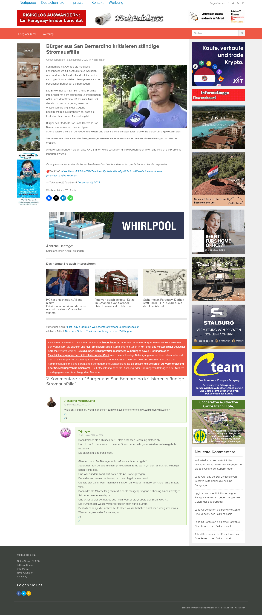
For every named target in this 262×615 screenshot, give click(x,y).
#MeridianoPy (114, 171)
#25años (128, 171)
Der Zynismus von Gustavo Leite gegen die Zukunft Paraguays (216, 481)
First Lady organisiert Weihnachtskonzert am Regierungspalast (103, 327)
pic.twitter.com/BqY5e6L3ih (61, 175)
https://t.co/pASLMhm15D (75, 171)
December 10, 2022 (88, 182)
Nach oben (240, 607)
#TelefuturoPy (98, 171)
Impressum (78, 3)
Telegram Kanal (27, 34)
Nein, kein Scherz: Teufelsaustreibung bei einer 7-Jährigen (98, 331)
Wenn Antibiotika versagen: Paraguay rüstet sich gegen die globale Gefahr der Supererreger (218, 464)
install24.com (227, 607)
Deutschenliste (52, 3)
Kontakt (97, 3)
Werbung (116, 3)
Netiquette (28, 3)
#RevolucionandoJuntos (148, 171)
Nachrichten (98, 59)
